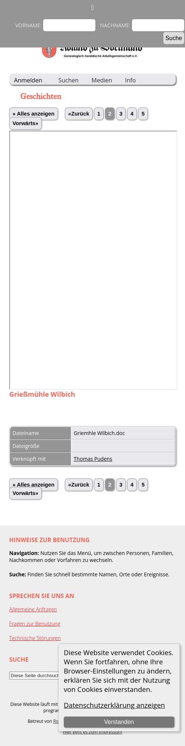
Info (130, 80)
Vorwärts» (25, 123)
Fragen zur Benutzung (34, 623)
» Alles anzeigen (34, 114)
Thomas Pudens (93, 458)
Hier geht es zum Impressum (92, 732)
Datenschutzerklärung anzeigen (114, 705)
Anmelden (28, 80)
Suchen (68, 80)
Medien (101, 80)
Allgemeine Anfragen (33, 609)
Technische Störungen (35, 637)
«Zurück (78, 114)
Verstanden (119, 722)
